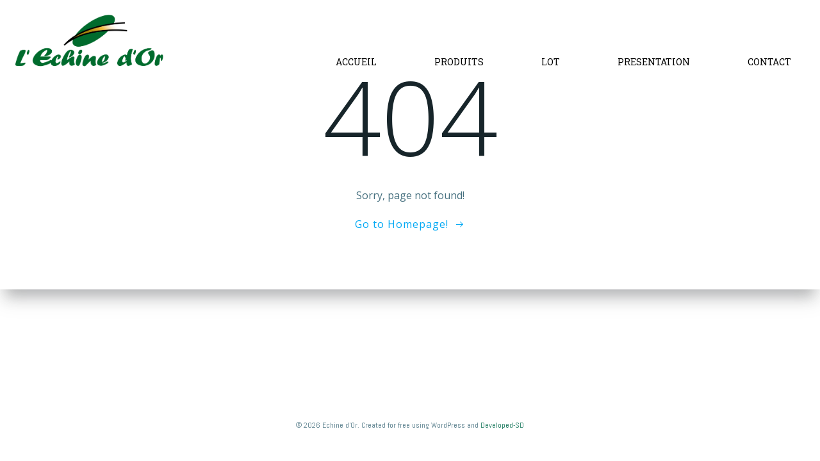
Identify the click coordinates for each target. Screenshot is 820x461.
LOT (550, 62)
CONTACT (769, 62)
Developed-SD (502, 425)
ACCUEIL (356, 62)
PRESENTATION (654, 62)
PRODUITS (459, 62)
